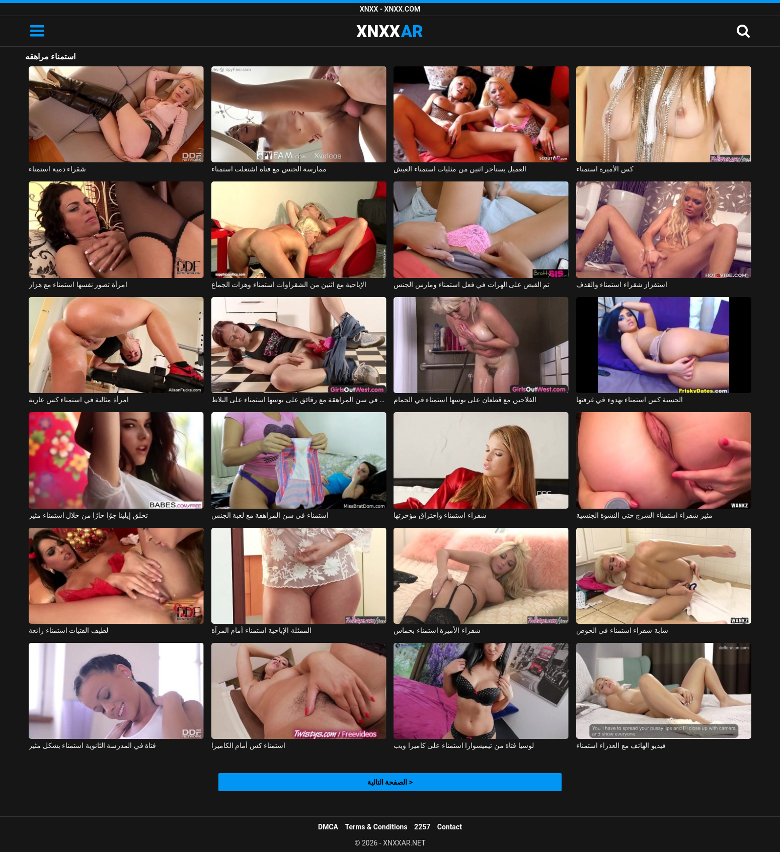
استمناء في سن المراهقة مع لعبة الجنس (270, 515)
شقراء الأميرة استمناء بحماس (437, 630)
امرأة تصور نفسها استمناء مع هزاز (78, 284)
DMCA (328, 827)
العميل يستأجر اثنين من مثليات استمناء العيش (460, 169)
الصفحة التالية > (390, 782)
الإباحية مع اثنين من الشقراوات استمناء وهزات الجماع (288, 284)
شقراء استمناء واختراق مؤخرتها (440, 515)
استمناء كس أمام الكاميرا (248, 745)
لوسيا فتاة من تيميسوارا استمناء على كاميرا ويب (463, 745)
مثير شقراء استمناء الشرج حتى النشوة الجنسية (644, 515)
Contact (449, 827)
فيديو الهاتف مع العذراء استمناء (621, 745)
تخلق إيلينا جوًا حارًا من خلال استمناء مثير (88, 515)
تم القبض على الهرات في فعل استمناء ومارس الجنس (472, 284)
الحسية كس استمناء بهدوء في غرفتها (629, 400)
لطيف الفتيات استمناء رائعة (68, 630)
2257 (422, 827)
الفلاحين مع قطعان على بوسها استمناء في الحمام (465, 400)
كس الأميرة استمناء (605, 169)
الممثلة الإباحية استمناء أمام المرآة (261, 630)
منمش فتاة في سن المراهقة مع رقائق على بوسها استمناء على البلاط (298, 400)
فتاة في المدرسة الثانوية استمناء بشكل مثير (92, 745)
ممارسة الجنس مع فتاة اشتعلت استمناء (269, 169)
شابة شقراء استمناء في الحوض (622, 630)
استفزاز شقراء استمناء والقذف (621, 284)
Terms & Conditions (376, 827)
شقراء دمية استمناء (57, 169)
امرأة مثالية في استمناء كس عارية (78, 400)
